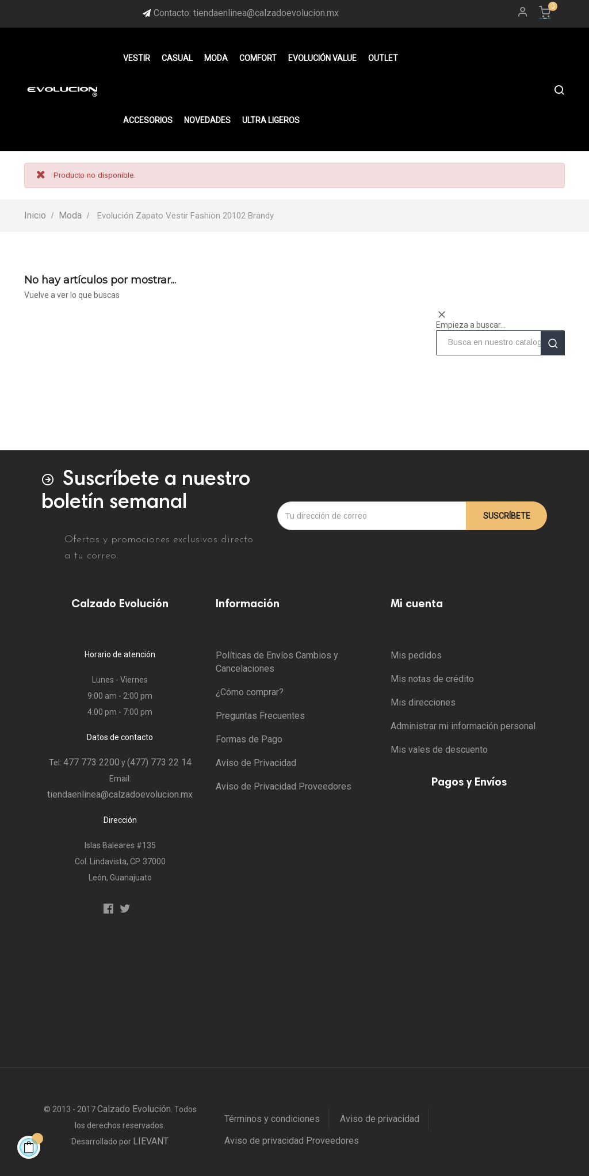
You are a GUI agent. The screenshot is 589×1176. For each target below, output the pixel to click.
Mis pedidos (416, 655)
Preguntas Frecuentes (260, 715)
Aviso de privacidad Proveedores (291, 1140)
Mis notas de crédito (432, 678)
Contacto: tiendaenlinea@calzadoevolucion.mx (246, 12)
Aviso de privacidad (379, 1118)
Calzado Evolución (134, 1109)
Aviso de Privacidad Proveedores (283, 786)
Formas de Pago (249, 739)
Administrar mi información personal (463, 726)
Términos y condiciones (272, 1118)
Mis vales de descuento (439, 749)
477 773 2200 (91, 762)
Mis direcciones (423, 702)
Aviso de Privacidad (256, 762)
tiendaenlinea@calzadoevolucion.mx (120, 794)
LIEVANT (151, 1141)
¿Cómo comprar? (250, 692)
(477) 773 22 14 (159, 762)
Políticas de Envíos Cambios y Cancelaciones (277, 662)
